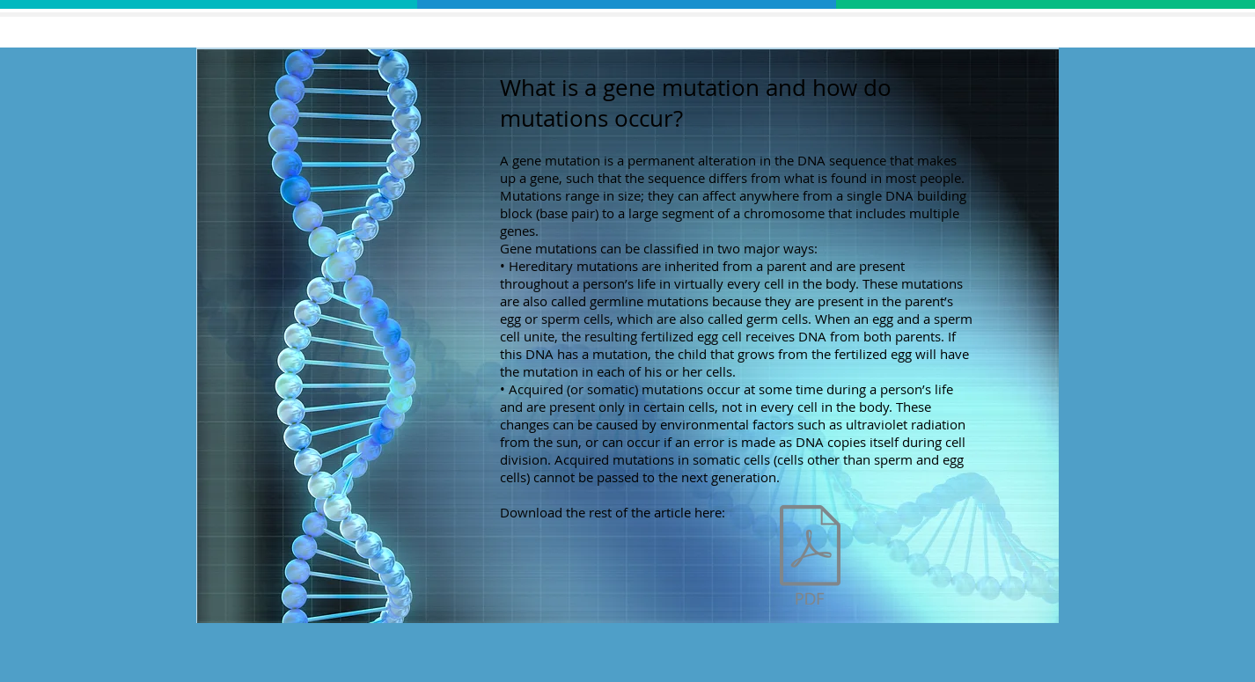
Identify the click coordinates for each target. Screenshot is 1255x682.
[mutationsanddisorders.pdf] (810, 557)
